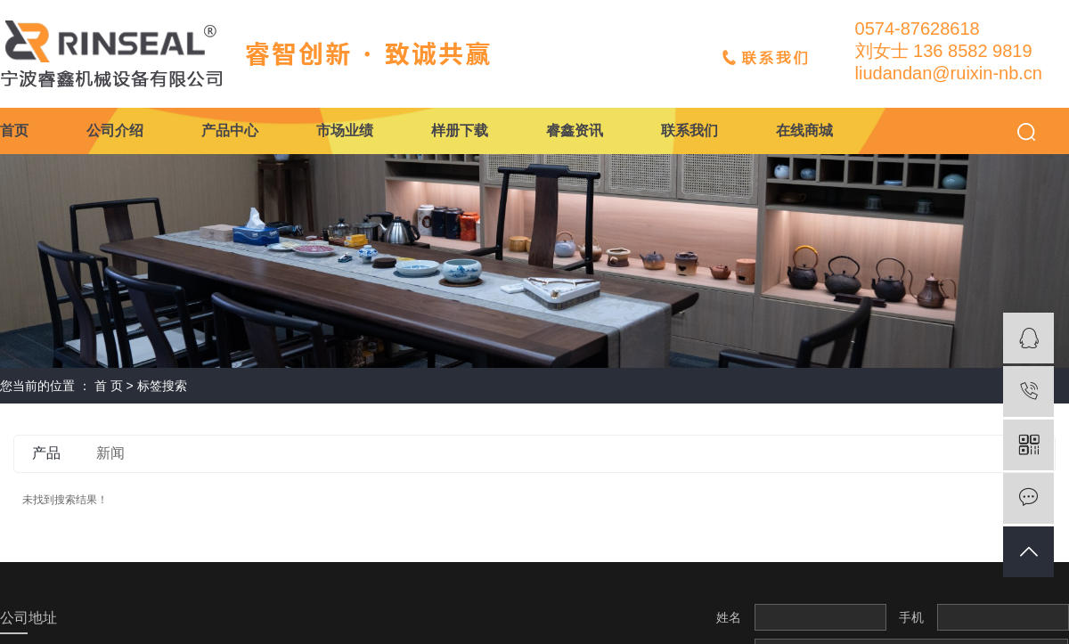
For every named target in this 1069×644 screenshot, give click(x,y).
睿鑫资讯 (574, 130)
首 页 (108, 386)
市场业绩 (344, 130)
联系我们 (689, 130)
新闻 (110, 453)
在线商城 (804, 130)
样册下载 (459, 130)
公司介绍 (114, 130)
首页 (14, 130)
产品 (46, 453)
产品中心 (229, 130)
